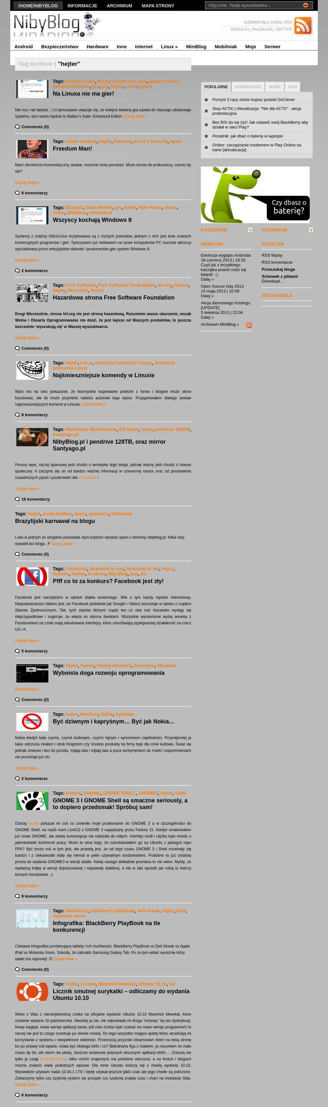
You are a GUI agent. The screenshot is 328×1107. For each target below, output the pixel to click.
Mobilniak (226, 46)
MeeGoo (89, 714)
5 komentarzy (34, 651)
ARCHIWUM (274, 229)
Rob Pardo (150, 207)
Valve (58, 212)
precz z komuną (151, 141)
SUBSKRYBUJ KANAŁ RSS (268, 22)
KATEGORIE (214, 229)
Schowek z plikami (280, 276)
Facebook (76, 568)
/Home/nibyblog (38, 5)
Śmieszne (144, 665)
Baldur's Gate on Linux (122, 81)
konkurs (96, 573)
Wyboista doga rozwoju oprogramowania (109, 673)
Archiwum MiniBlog (218, 324)
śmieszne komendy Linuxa (123, 362)
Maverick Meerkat (116, 983)
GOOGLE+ (240, 29)
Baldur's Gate (80, 81)
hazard (181, 285)
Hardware (97, 46)
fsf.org (165, 285)
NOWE (274, 86)
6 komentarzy (34, 1095)
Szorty (97, 290)
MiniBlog (196, 46)
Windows (77, 212)
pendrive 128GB (173, 429)
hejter (117, 86)
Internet (144, 46)
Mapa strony (158, 5)
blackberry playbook (113, 910)
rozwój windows (114, 665)
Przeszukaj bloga (278, 269)
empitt (34, 823)
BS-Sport (128, 429)
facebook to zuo (106, 568)
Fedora (73, 793)
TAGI (292, 86)
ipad (181, 910)
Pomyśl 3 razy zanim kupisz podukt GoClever (253, 99)
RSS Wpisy (272, 255)
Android (23, 46)
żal (172, 983)
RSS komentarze (277, 262)
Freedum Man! (72, 148)
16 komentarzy (35, 499)
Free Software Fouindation (126, 285)
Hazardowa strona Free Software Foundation (114, 297)
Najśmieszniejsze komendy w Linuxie (103, 375)
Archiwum (119, 5)
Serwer (273, 46)
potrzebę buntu (53, 1059)
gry (105, 86)
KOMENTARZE (248, 86)
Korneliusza (88, 477)
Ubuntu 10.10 (152, 983)
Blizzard (74, 207)
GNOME (91, 793)
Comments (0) (35, 126)
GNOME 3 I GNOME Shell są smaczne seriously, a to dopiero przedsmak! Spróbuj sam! (120, 803)
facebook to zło (142, 568)
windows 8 (100, 212)
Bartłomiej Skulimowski (91, 429)
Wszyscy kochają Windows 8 (92, 220)
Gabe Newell (99, 207)
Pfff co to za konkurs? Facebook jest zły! (108, 581)
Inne (122, 46)
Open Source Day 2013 (222, 286)
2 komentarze (34, 270)
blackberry (77, 910)
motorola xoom (69, 915)
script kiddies (57, 513)
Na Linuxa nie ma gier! (83, 93)
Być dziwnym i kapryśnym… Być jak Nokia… (114, 721)
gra (95, 86)
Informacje (82, 5)
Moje (250, 46)
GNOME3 (148, 793)
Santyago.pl (65, 434)
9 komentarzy (34, 896)
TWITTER (283, 29)
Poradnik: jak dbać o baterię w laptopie (247, 136)
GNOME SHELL (119, 793)
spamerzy (98, 513)
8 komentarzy (34, 193)
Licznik (88, 983)
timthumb (121, 513)
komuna (122, 141)
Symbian (124, 714)
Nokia (107, 714)
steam (170, 207)
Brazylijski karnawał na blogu (55, 521)
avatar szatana (81, 141)
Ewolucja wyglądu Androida (226, 255)
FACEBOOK (262, 29)
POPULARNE (216, 86)
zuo (134, 573)
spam (146, 86)
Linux (169, 46)
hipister (61, 573)
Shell (180, 793)
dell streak (148, 910)
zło (143, 573)
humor (78, 573)
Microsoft (77, 290)
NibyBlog (117, 573)
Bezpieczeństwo (59, 46)
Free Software (80, 285)
